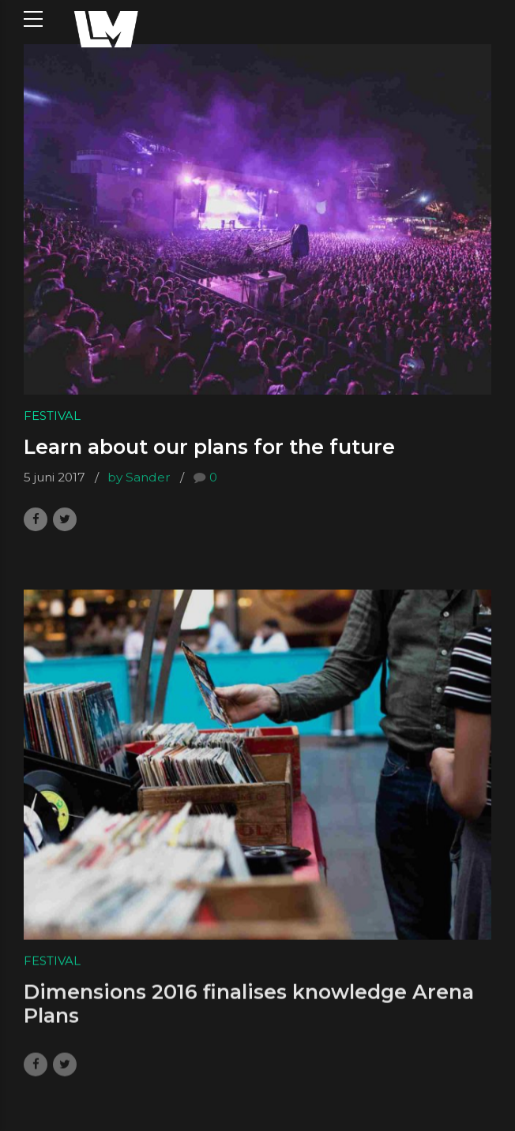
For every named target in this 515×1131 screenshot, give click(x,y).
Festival (52, 415)
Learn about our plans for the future (209, 447)
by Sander (139, 477)
